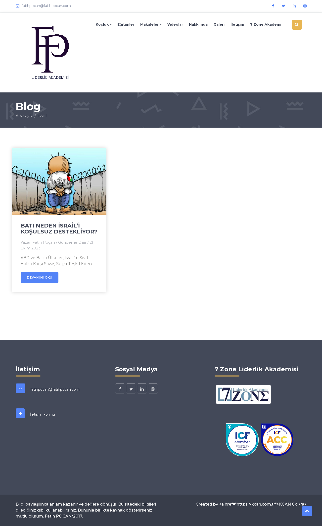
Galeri (219, 24)
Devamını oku (39, 277)
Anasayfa (24, 115)
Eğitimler (125, 24)
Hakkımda (198, 24)
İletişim (237, 24)
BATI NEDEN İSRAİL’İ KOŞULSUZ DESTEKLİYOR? (59, 228)
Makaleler (149, 24)
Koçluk (102, 24)
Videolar (175, 24)
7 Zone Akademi (265, 24)
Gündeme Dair (72, 242)
